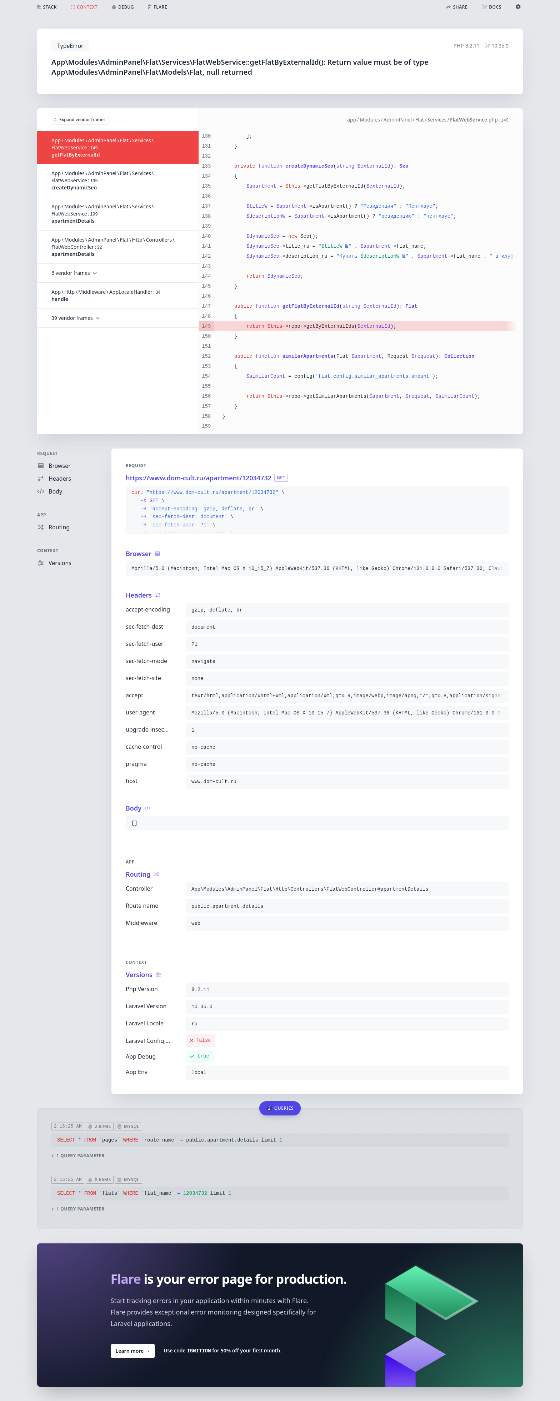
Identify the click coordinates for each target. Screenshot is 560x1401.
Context (48, 551)
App (41, 515)
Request (47, 453)
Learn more (133, 1350)
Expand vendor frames (79, 120)
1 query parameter (78, 1156)
